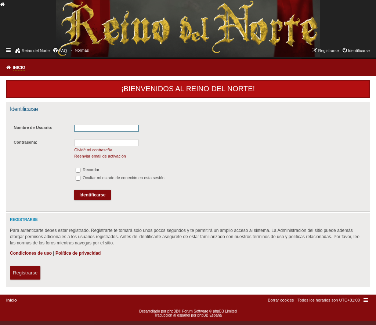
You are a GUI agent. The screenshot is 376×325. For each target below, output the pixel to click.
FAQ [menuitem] (63, 50)
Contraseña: (25, 142)
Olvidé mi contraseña (93, 150)
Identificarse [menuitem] (359, 50)
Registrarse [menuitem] (328, 50)
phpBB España (209, 315)
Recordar (87, 169)
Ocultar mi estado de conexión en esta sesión (120, 178)
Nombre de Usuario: (33, 127)
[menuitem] (82, 50)
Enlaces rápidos (9, 50)
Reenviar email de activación (100, 156)
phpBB (172, 311)
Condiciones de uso (31, 253)
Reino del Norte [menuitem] (36, 50)
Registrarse (25, 273)
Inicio (19, 67)
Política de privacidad (78, 253)
